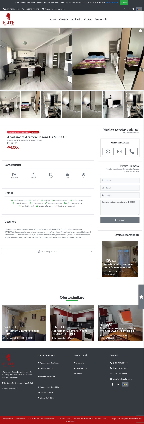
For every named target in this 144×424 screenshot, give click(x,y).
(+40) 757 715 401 (30, 9)
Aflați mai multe (112, 2)
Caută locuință (80, 368)
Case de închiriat (45, 392)
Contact (88, 19)
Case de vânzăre (45, 368)
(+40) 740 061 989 (11, 9)
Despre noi (100, 19)
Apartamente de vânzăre (48, 363)
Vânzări (62, 19)
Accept (124, 2)
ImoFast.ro (71, 421)
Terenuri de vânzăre (46, 376)
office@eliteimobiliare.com (53, 9)
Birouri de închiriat (46, 398)
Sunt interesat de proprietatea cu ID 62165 (120, 207)
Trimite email (120, 220)
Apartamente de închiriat (48, 387)
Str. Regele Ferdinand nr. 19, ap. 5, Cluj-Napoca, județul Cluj (17, 384)
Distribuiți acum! (47, 251)
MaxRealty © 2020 (135, 419)
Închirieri (75, 19)
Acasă (53, 19)
